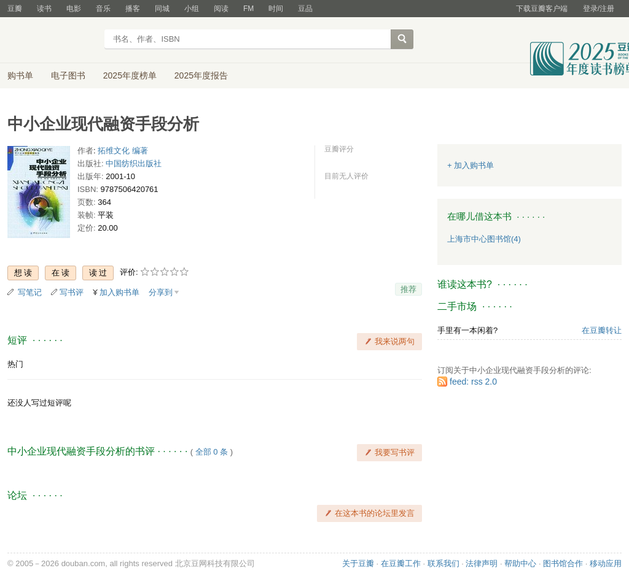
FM (248, 8)
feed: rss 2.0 (473, 381)
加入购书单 (119, 292)
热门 (15, 364)
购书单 (20, 75)
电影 (73, 8)
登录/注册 (598, 8)
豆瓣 (14, 8)
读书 (44, 8)
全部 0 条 (211, 451)
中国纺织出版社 (134, 163)
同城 (162, 8)
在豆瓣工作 (401, 563)
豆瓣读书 (51, 40)
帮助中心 (520, 563)
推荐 (408, 289)
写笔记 (30, 292)
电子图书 (68, 75)
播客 (132, 8)
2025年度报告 (201, 75)
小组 (191, 8)
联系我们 (443, 563)
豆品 (305, 8)
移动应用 (606, 563)
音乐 (103, 8)
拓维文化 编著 (123, 150)
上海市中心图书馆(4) (484, 239)
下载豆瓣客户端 (542, 8)
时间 (275, 8)
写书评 (72, 292)
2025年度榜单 (130, 75)
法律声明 (482, 563)
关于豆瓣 (358, 563)
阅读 (221, 8)
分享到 (161, 292)
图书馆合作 (563, 563)
